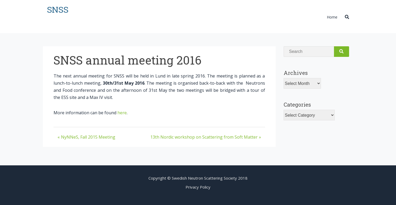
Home (332, 17)
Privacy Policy (198, 187)
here (122, 113)
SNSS (57, 9)
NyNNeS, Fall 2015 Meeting (88, 137)
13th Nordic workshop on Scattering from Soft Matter (204, 137)
